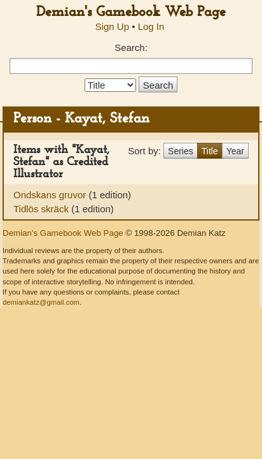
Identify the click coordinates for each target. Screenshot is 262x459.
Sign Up (112, 26)
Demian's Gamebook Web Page (131, 12)
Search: (131, 47)
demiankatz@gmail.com (41, 302)
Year (235, 151)
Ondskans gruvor (50, 194)
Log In (151, 26)
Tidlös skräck (42, 208)
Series (180, 151)
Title (210, 151)
